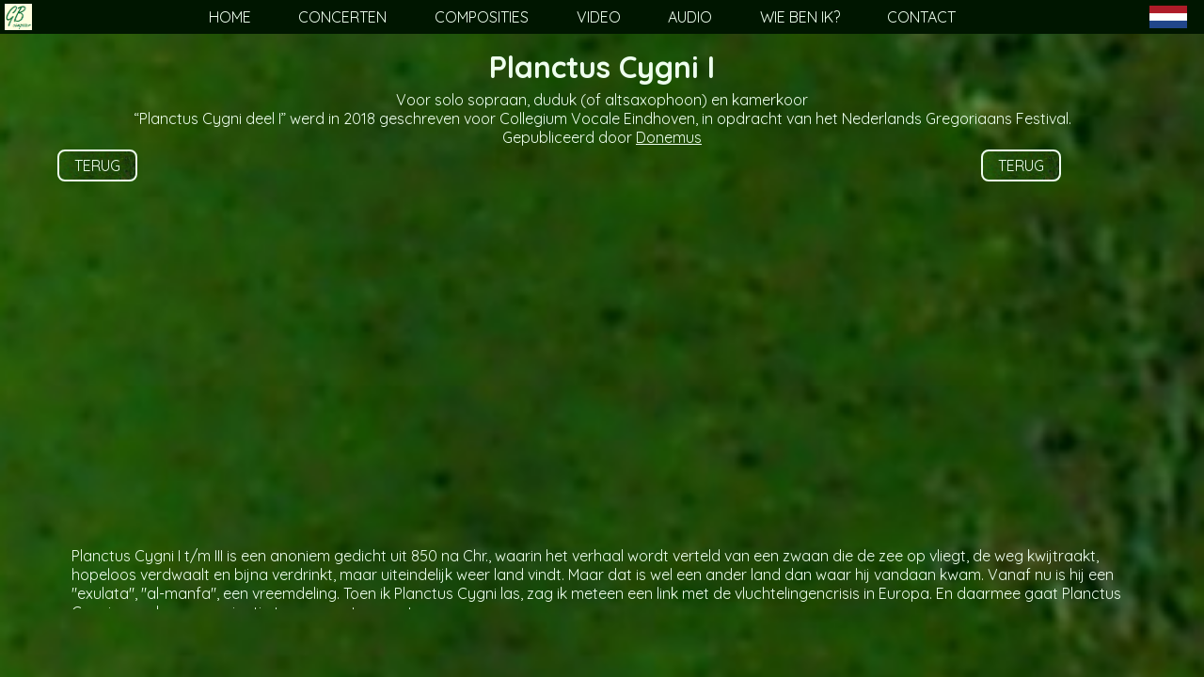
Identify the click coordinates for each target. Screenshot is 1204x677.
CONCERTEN (342, 17)
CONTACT (921, 17)
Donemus (669, 137)
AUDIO (690, 17)
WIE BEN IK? (800, 17)
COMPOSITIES (482, 17)
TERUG (97, 165)
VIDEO (599, 17)
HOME (230, 17)
